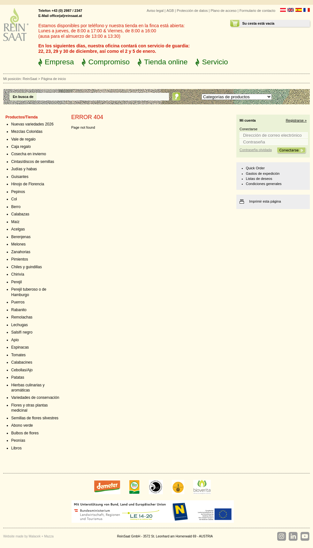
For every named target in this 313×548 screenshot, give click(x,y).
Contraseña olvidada (256, 150)
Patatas (17, 377)
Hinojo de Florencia (27, 184)
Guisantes (19, 176)
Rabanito (19, 310)
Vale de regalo (23, 139)
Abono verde (22, 425)
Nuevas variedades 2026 (32, 124)
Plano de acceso (223, 10)
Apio (15, 340)
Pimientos (19, 259)
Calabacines (21, 362)
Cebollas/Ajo (22, 370)
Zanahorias (20, 252)
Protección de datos (192, 10)
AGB (170, 10)
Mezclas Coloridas (26, 131)
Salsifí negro (22, 332)
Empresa (59, 62)
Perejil (16, 282)
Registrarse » (296, 120)
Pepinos (18, 191)
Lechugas (19, 325)
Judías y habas (24, 169)
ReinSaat (30, 79)
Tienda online (165, 62)
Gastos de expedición (263, 173)
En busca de (23, 97)
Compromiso (109, 62)
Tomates (18, 355)
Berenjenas (21, 237)
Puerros (18, 302)
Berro (15, 207)
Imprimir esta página (265, 201)
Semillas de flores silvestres (34, 418)
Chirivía (17, 274)
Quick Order (255, 168)
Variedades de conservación (35, 397)
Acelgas (18, 229)
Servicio (215, 62)
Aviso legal (155, 10)
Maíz (15, 222)
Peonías (18, 440)
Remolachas (22, 317)
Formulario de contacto (257, 10)
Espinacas (20, 347)
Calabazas (20, 214)
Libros (16, 448)
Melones (18, 244)
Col (14, 199)
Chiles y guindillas (26, 267)
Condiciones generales (264, 184)
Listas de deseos (259, 179)
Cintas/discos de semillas (32, 161)
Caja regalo (21, 146)
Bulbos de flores (25, 433)
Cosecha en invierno (28, 154)
